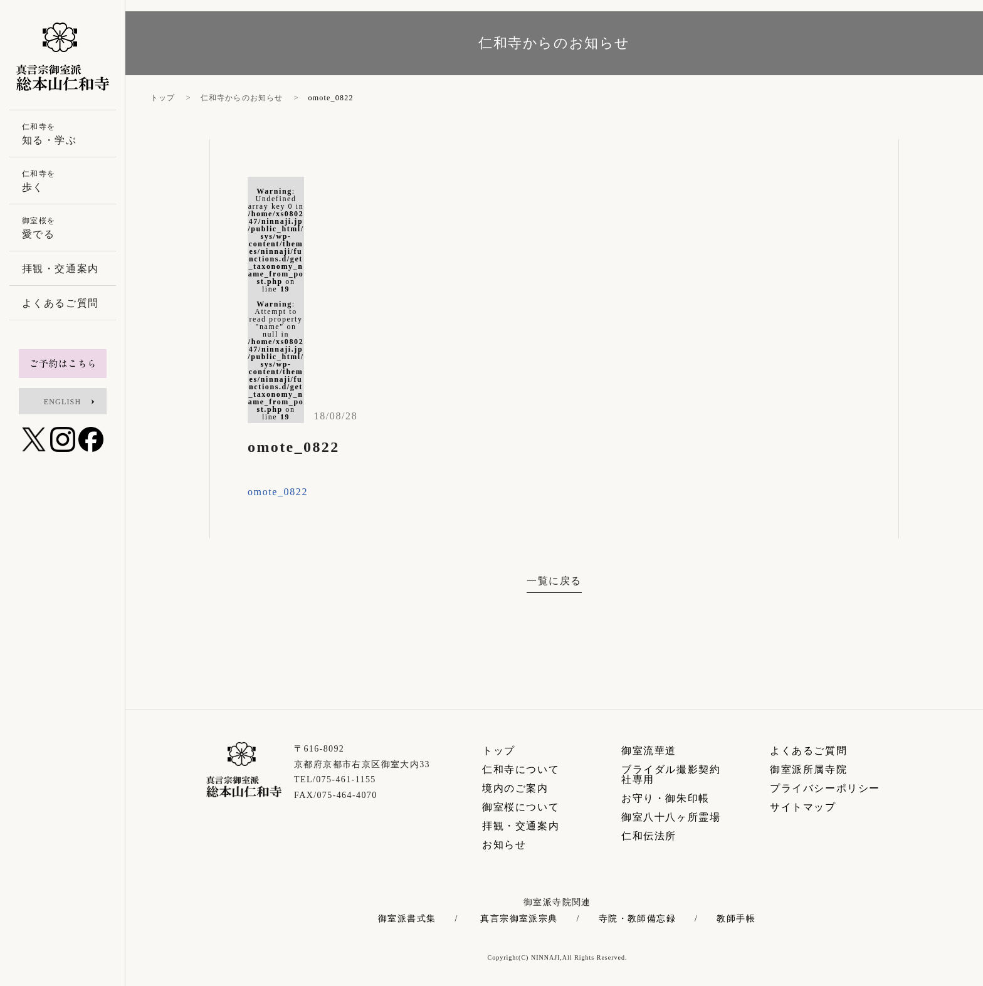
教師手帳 (736, 919)
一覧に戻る (554, 580)
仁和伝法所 (648, 836)
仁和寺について (520, 769)
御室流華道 (648, 750)
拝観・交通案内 (520, 826)
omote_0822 (278, 491)
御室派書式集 (407, 919)
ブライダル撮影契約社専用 (670, 774)
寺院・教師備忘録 (637, 919)
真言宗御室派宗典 (518, 919)
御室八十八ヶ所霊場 (670, 817)
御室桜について (520, 807)
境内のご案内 (515, 788)
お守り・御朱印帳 (665, 798)
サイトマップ (803, 807)
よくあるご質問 (808, 750)
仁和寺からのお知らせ (242, 97)
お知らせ (504, 844)
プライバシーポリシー (825, 788)
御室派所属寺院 (808, 769)
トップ (163, 97)
